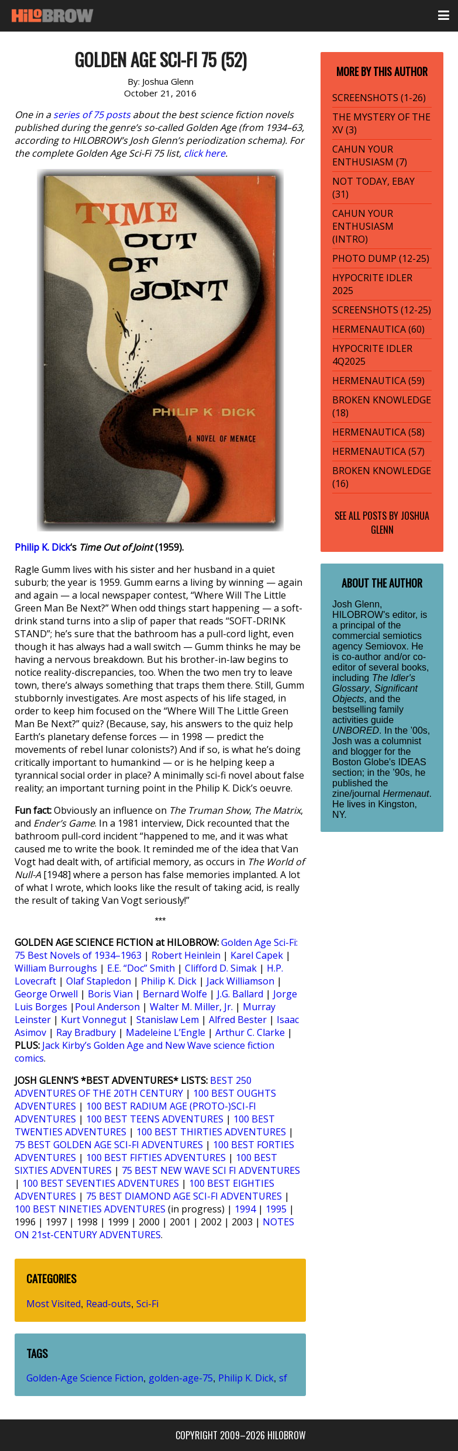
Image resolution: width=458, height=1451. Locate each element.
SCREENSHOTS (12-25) (381, 309)
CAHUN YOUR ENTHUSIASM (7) (369, 155)
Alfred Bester (238, 1019)
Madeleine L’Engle (165, 1032)
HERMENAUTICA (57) (378, 451)
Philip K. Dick (42, 547)
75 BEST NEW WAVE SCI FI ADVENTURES (211, 1170)
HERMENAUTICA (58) (378, 432)
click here (204, 153)
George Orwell (46, 993)
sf (283, 1377)
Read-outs (108, 1303)
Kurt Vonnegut (93, 1019)
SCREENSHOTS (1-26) (379, 97)
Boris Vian (110, 993)
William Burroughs (56, 968)
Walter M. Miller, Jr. (191, 1006)
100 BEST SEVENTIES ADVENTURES (100, 1183)
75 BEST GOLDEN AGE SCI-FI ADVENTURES (109, 1144)
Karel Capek (256, 955)
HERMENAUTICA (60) (378, 329)
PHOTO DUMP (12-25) (380, 258)
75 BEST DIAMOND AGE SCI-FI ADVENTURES (184, 1196)
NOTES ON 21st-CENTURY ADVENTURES (154, 1228)
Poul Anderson (107, 1006)
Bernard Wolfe (175, 993)
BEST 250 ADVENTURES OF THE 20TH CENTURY (133, 1087)
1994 (245, 1209)
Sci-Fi (147, 1303)
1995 (276, 1209)
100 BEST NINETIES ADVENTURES (90, 1209)
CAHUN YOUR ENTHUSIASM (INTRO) (363, 226)
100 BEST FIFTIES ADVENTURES (156, 1157)
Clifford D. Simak (221, 968)
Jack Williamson (240, 981)
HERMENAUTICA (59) (378, 380)
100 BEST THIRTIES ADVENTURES (211, 1131)
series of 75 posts (91, 114)
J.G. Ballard (240, 993)
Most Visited (53, 1303)
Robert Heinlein (186, 955)
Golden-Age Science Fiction (84, 1377)
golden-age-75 (181, 1377)
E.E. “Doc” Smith (141, 968)
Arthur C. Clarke (250, 1032)
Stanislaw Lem (167, 1019)
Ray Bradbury (86, 1032)
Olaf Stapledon (98, 981)
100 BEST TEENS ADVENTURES (154, 1119)
